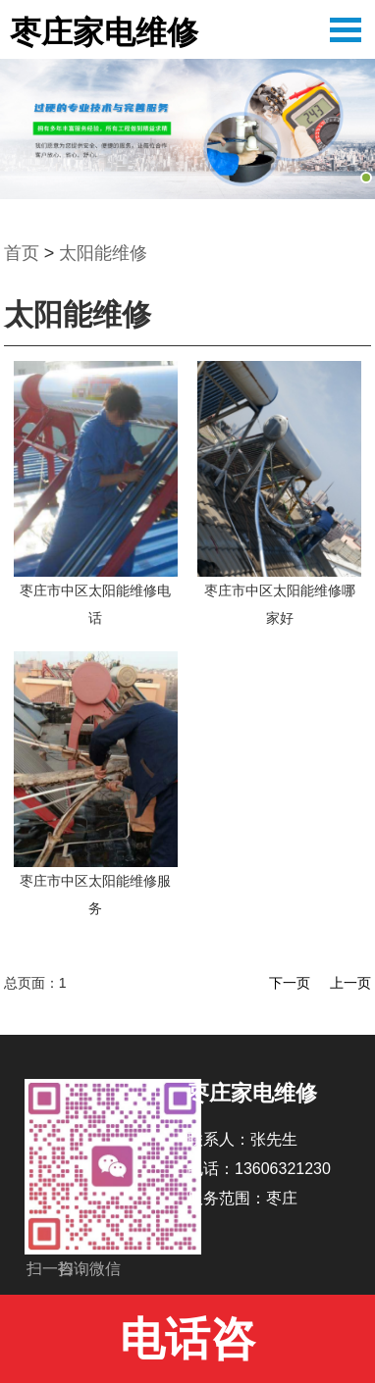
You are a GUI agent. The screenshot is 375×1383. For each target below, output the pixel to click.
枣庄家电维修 (104, 32)
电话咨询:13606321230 (188, 1348)
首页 (21, 253)
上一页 (350, 983)
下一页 (289, 983)
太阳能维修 (103, 253)
